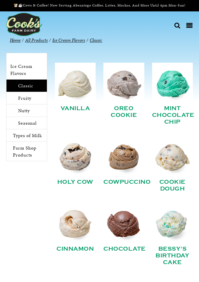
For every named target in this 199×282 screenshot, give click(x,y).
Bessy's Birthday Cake (172, 255)
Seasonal (27, 123)
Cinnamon (75, 248)
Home (15, 40)
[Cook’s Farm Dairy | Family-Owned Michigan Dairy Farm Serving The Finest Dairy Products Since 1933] (24, 24)
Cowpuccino (127, 182)
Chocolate (124, 248)
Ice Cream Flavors (21, 69)
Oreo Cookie (124, 111)
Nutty (24, 110)
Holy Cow (75, 182)
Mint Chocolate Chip (173, 115)
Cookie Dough (172, 185)
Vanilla (75, 108)
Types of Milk (27, 135)
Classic (25, 85)
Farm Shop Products (24, 151)
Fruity (24, 98)
